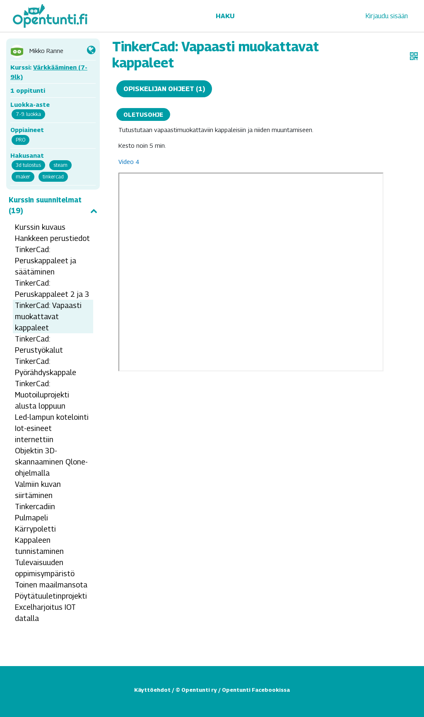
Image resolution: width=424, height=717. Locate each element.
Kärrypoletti (35, 529)
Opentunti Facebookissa (256, 689)
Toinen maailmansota (51, 584)
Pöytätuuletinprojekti (51, 596)
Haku (225, 16)
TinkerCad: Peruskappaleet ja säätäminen (45, 260)
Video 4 (128, 161)
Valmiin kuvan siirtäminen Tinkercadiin (38, 495)
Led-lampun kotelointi (52, 417)
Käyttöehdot (152, 689)
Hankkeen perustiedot (52, 238)
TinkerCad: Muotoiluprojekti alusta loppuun (42, 394)
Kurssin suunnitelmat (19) (53, 205)
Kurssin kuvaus (40, 227)
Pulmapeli (31, 517)
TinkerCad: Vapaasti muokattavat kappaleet (48, 316)
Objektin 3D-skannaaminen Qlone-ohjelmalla (51, 461)
